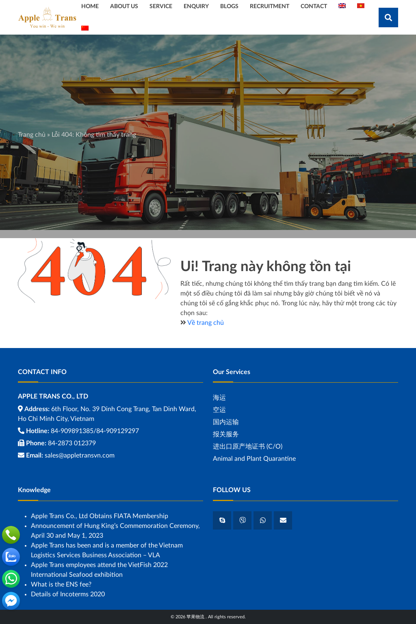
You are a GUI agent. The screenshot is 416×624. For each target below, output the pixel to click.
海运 (219, 397)
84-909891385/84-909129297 (95, 431)
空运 (219, 410)
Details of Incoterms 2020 (68, 594)
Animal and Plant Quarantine (254, 458)
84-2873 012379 (72, 443)
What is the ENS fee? (61, 584)
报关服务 (226, 434)
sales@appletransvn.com (80, 455)
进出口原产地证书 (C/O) (247, 446)
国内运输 (226, 422)
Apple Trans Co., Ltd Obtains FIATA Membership (99, 516)
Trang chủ (32, 134)
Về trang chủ (205, 323)
